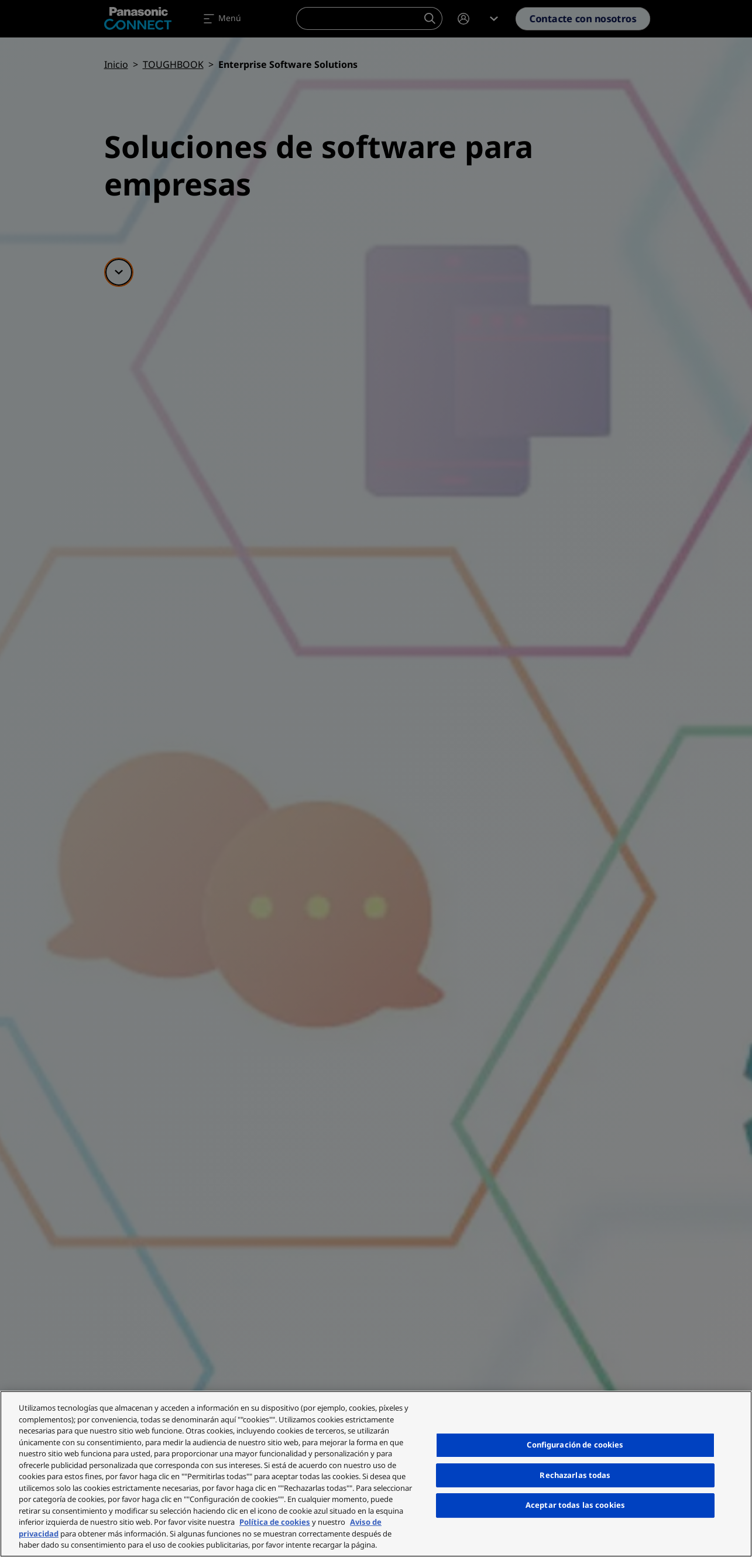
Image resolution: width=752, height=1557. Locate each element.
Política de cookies (274, 1522)
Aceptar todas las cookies (575, 1505)
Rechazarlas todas (575, 1475)
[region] (376, 1474)
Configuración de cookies (575, 1444)
